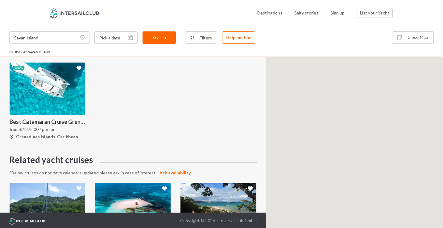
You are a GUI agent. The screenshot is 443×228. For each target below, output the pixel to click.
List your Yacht (374, 12)
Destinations (269, 12)
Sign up (337, 12)
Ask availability (175, 172)
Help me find (239, 37)
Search (159, 37)
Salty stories (306, 12)
